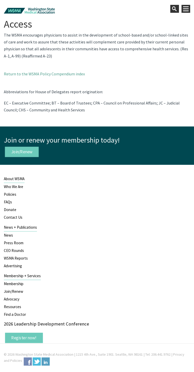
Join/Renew (22, 152)
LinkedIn (46, 361)
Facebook (28, 361)
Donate (10, 209)
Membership (13, 283)
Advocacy (11, 299)
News (8, 235)
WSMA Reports (16, 258)
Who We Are (13, 186)
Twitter (37, 361)
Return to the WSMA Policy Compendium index (44, 73)
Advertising (13, 265)
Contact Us (13, 217)
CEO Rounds (14, 250)
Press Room (13, 242)
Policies (10, 194)
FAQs (8, 202)
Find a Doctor (15, 314)
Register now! (24, 338)
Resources (12, 306)
